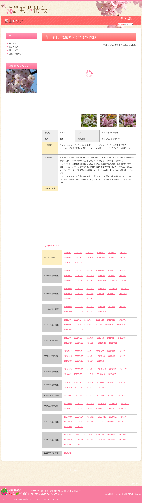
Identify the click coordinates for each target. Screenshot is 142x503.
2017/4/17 (89, 395)
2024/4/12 (68, 294)
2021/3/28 (68, 343)
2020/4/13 (79, 356)
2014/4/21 (122, 435)
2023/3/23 (90, 312)
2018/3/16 (90, 387)
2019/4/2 (67, 374)
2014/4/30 (88, 435)
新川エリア (13, 43)
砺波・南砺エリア (16, 54)
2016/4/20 (90, 404)
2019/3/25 (89, 374)
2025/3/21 (125, 281)
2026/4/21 (89, 253)
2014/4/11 (90, 440)
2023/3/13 (102, 312)
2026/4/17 (101, 253)
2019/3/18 (101, 374)
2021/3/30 (122, 338)
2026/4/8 (123, 253)
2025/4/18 (122, 271)
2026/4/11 (112, 253)
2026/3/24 (123, 257)
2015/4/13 (68, 422)
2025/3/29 (90, 281)
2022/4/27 (88, 320)
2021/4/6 (100, 338)
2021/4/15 (89, 338)
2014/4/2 (122, 440)
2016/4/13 (125, 404)
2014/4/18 (68, 440)
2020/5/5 (78, 351)
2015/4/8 (89, 422)
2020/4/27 (100, 351)
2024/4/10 (79, 294)
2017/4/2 (110, 395)
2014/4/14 (79, 440)
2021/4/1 (110, 338)
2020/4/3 (111, 356)
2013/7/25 (68, 453)
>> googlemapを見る (50, 245)
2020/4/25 (111, 351)
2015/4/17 (113, 417)
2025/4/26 (88, 271)
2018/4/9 (100, 382)
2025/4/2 (122, 276)
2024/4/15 (113, 289)
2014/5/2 (77, 435)
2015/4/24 (79, 417)
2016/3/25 (122, 409)
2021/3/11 (113, 343)
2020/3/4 (100, 361)
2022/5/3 (77, 320)
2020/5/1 (89, 351)
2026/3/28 (101, 257)
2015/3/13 (79, 427)
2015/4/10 (79, 422)
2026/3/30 (78, 257)
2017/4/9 (100, 395)
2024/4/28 (68, 289)
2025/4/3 (111, 276)
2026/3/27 (112, 257)
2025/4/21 (111, 271)
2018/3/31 (122, 382)
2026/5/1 (67, 253)
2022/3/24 (79, 330)
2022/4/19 (111, 320)
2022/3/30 (109, 325)
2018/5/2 (67, 382)
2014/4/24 (111, 435)
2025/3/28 (102, 281)
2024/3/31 (111, 294)
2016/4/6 (78, 409)
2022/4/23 (100, 320)
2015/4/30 (68, 417)
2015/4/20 (102, 417)
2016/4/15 (113, 404)
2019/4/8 (112, 369)
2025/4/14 (68, 276)
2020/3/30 (68, 361)
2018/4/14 (89, 382)
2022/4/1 (98, 325)
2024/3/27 (68, 299)
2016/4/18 (102, 404)
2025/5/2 (77, 271)
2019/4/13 (102, 369)
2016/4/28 (68, 404)
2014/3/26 (79, 445)
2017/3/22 (122, 395)
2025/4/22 (100, 271)
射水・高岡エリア (16, 50)
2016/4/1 (99, 409)
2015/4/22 (90, 417)
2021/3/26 (79, 343)
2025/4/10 (90, 276)
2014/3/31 (68, 445)
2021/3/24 (90, 343)
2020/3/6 (89, 361)
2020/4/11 (90, 356)
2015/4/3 (110, 422)
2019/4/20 (68, 369)
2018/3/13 (102, 387)
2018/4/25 (78, 382)
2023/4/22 (68, 307)
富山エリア (13, 47)
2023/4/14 (90, 307)
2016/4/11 (68, 409)
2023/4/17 (79, 307)
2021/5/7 (67, 338)
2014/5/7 (67, 435)
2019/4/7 (123, 369)
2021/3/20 (102, 343)
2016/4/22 (79, 404)
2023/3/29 (68, 312)
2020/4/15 (68, 356)
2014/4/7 (101, 440)
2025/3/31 (68, 281)
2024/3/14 (90, 299)
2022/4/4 (77, 325)
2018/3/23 (79, 387)
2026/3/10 (79, 262)
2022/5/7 (67, 320)
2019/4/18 (79, 369)
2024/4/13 (125, 289)
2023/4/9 (101, 307)
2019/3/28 (78, 374)
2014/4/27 (100, 435)
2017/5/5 (67, 395)
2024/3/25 (79, 299)
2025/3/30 (79, 281)
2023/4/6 (111, 307)
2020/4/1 (122, 356)
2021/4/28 (78, 338)
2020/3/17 (79, 361)
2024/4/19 (102, 289)
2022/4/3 (87, 325)
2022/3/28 (121, 325)
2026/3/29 (89, 257)
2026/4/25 (78, 253)
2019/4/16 (90, 369)
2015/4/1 (121, 422)
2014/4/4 (111, 440)
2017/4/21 (78, 395)
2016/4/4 (89, 409)
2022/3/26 (68, 330)
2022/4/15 (122, 320)
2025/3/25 (113, 281)
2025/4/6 (101, 276)
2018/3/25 (68, 387)
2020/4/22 (122, 351)
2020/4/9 (101, 356)
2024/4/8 (89, 294)
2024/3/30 (122, 294)
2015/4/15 (125, 417)
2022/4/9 (67, 325)
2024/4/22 (90, 289)
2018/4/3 (110, 382)
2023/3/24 (79, 312)
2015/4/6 (100, 422)
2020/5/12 (68, 351)
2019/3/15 (112, 374)
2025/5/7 (67, 271)
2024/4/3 (100, 294)
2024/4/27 (79, 289)
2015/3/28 (68, 427)
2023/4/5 (122, 307)
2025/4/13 (79, 276)
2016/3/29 (110, 409)
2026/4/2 (67, 257)
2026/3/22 (68, 262)
